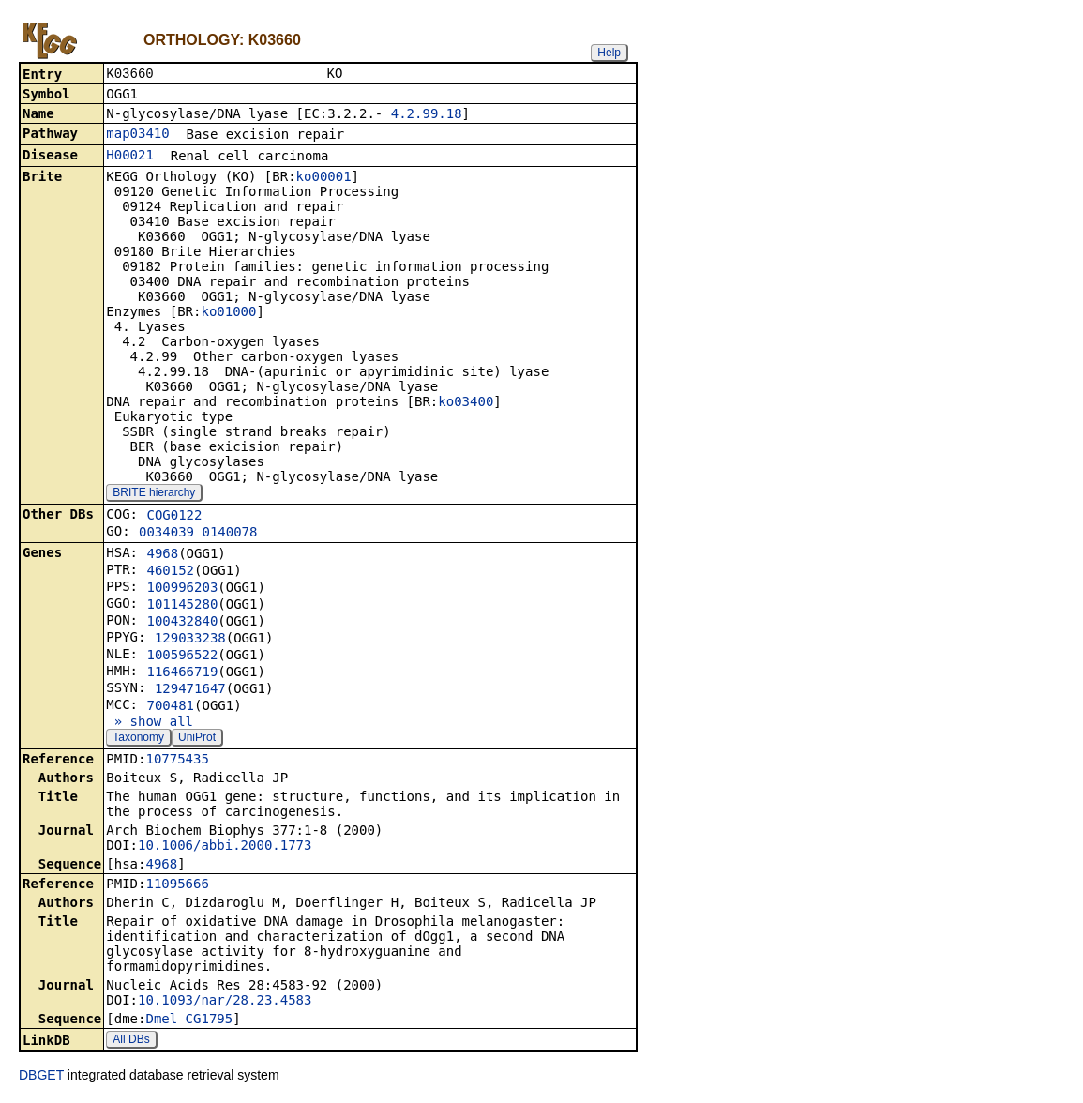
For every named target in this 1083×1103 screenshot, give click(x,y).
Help (609, 52)
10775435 (176, 760)
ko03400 (465, 403)
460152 (170, 572)
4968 (162, 555)
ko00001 (324, 178)
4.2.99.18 (426, 115)
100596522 (182, 656)
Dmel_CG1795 (189, 1020)
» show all (149, 723)
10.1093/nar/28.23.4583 (224, 1001)
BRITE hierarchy (154, 494)
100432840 (182, 622)
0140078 (229, 533)
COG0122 (174, 516)
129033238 (190, 639)
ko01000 (228, 313)
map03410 (137, 135)
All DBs (131, 1041)
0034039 (166, 533)
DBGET (41, 1076)
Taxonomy (138, 739)
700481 (170, 707)
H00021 (130, 156)
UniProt (197, 739)
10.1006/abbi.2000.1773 (224, 846)
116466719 (182, 673)
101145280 (182, 605)
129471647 (190, 690)
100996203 (182, 589)
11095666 (176, 885)
